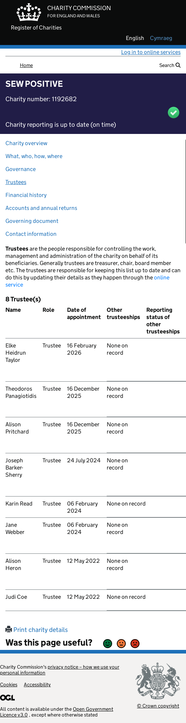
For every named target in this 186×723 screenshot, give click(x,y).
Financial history (25, 195)
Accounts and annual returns (41, 208)
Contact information (31, 233)
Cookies (8, 684)
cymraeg (161, 38)
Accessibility (37, 684)
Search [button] (170, 65)
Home (26, 65)
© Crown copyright (158, 705)
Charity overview (26, 143)
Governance (20, 169)
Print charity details (36, 630)
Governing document (31, 220)
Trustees (15, 182)
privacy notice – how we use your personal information (59, 670)
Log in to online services (151, 52)
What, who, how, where (33, 156)
